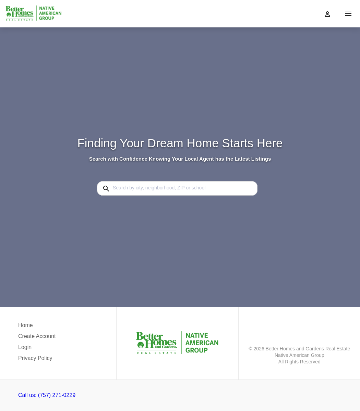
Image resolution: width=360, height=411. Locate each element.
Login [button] (25, 347)
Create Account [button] (37, 336)
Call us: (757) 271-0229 (46, 395)
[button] (37, 349)
